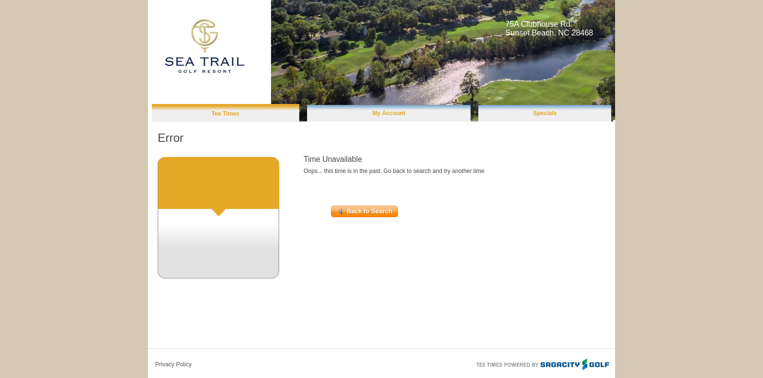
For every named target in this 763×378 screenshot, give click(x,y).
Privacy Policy (173, 364)
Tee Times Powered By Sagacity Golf (542, 363)
